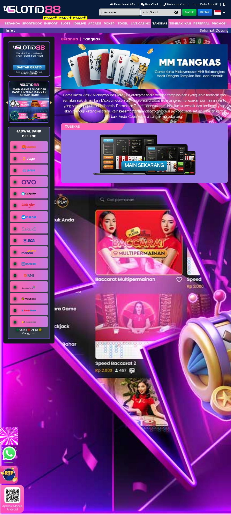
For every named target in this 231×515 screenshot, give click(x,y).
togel (123, 23)
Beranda (12, 23)
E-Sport (51, 23)
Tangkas (160, 23)
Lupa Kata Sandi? (205, 4)
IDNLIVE (79, 23)
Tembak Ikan (180, 23)
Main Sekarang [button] (144, 166)
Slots (65, 23)
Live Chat (150, 4)
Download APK (123, 4)
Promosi (219, 23)
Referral (201, 23)
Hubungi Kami (175, 4)
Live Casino (140, 23)
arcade (94, 23)
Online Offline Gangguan (28, 331)
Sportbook (32, 23)
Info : (10, 30)
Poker (109, 23)
